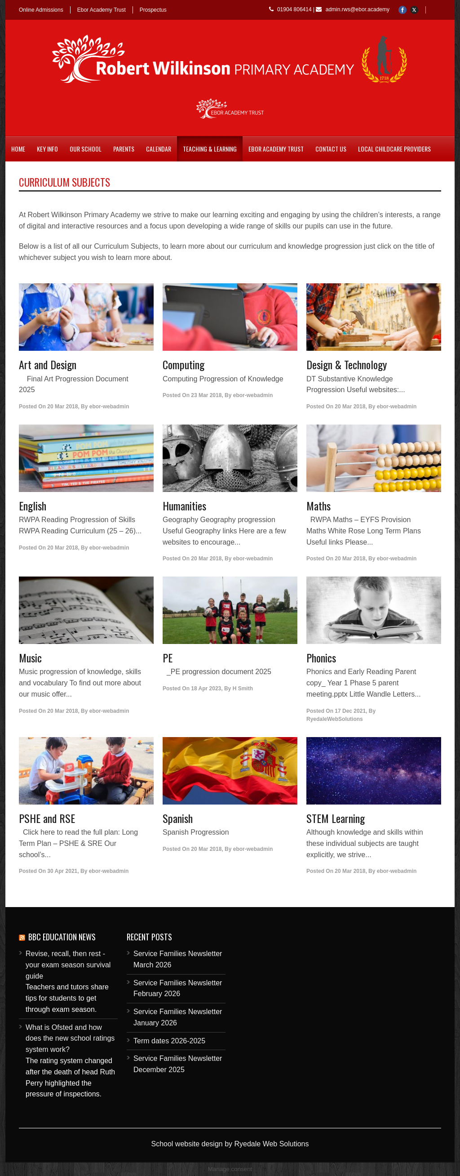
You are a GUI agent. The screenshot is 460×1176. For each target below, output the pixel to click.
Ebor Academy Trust (101, 10)
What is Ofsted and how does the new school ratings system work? (70, 1039)
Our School (86, 148)
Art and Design (47, 364)
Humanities (184, 505)
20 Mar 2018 (62, 406)
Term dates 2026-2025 (169, 1041)
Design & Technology (346, 364)
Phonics (321, 657)
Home (18, 148)
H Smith (243, 688)
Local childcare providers (394, 148)
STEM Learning (335, 818)
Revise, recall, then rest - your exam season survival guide (68, 965)
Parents (123, 148)
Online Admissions (41, 10)
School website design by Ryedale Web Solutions (230, 1144)
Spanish (178, 818)
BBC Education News (62, 937)
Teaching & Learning (210, 148)
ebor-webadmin (109, 406)
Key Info (47, 148)
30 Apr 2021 (62, 871)
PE (167, 657)
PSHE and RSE (47, 818)
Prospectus (153, 10)
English (32, 505)
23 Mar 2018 (206, 395)
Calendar (158, 148)
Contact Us (330, 148)
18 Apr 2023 (206, 688)
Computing (183, 364)
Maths (318, 505)
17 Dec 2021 (350, 711)
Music (30, 657)
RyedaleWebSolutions (334, 719)
